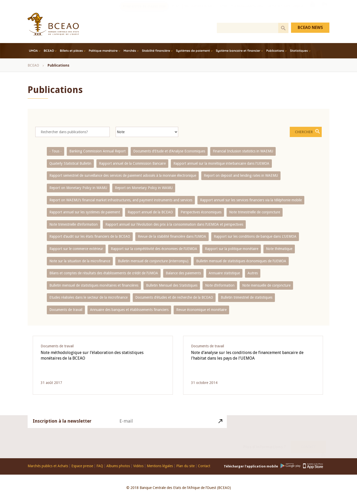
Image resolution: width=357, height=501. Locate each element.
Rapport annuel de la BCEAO (150, 212)
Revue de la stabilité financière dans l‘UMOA (172, 236)
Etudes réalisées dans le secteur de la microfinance (88, 297)
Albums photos (118, 466)
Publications (275, 51)
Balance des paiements (183, 273)
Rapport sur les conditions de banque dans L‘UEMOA (255, 236)
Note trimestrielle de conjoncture (254, 212)
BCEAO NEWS (310, 27)
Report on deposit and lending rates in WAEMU (241, 175)
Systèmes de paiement (193, 51)
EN (324, 11)
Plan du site (185, 466)
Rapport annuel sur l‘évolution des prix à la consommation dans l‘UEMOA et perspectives (174, 224)
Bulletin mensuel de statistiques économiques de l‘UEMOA (241, 261)
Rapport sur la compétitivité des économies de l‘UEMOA (154, 249)
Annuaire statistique (224, 273)
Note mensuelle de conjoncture (266, 285)
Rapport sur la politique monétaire (231, 249)
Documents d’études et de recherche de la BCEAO (174, 297)
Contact (308, 440)
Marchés (130, 51)
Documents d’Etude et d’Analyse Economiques (169, 151)
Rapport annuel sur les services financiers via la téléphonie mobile (251, 200)
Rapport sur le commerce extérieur (76, 249)
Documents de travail (65, 310)
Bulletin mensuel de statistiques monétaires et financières (93, 285)
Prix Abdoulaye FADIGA (247, 11)
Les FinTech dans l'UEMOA (285, 11)
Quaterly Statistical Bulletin (70, 163)
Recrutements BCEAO (199, 11)
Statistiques (299, 51)
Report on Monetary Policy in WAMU (78, 188)
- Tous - (55, 151)
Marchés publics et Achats (48, 466)
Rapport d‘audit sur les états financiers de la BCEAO (89, 236)
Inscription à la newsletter (62, 427)
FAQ (99, 466)
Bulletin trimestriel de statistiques (246, 297)
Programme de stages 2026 (144, 11)
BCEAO (49, 51)
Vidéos (138, 466)
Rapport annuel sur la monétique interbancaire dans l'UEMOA (221, 163)
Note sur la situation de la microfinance (79, 261)
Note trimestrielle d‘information (73, 224)
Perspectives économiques (201, 212)
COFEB (222, 11)
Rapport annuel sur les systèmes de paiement (84, 212)
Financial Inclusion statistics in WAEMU (243, 151)
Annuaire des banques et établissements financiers (129, 310)
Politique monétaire (103, 51)
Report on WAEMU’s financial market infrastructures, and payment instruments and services (120, 200)
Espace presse (82, 466)
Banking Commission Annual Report (97, 151)
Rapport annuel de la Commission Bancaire (132, 163)
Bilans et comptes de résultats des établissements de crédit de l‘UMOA (103, 273)
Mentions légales (160, 466)
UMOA (33, 51)
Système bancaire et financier (238, 51)
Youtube (312, 11)
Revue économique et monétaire (201, 310)
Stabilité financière (156, 51)
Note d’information (220, 285)
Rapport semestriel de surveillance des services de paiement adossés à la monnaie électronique (122, 175)
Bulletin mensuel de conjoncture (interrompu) (153, 261)
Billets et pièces (71, 51)
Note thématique (279, 249)
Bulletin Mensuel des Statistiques (171, 285)
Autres (253, 273)
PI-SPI (176, 11)
